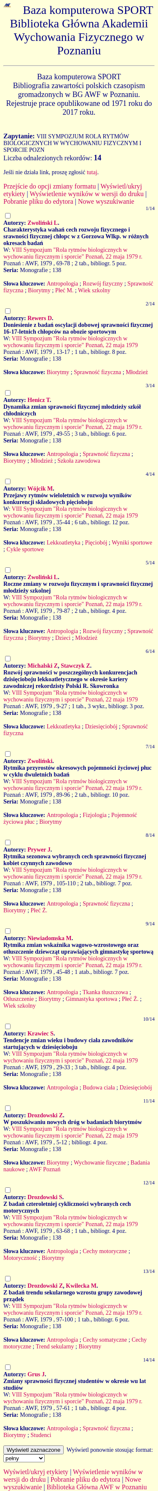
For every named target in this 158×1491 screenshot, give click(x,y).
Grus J (36, 1374)
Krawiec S (40, 1033)
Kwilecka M (81, 1286)
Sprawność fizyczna (97, 372)
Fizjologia (95, 815)
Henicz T (38, 400)
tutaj (92, 172)
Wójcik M (40, 488)
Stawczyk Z (75, 666)
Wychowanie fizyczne (100, 1162)
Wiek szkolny (94, 290)
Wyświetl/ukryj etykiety (35, 1471)
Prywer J (39, 850)
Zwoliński (39, 761)
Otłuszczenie (18, 999)
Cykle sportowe (24, 549)
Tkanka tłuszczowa (105, 992)
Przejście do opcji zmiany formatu (49, 186)
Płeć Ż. (39, 910)
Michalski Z (42, 666)
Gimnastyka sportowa (91, 999)
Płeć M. (64, 290)
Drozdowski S (44, 1197)
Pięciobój (96, 542)
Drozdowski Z (45, 1115)
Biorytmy (39, 290)
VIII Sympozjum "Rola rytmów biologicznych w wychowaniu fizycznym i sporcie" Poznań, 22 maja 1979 (70, 341)
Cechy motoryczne (105, 1251)
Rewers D (39, 318)
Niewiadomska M (49, 938)
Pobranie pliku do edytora (38, 201)
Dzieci (63, 638)
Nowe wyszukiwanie (106, 201)
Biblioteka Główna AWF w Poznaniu (97, 1487)
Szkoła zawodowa (78, 461)
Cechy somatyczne (105, 1340)
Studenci (41, 1435)
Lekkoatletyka (63, 542)
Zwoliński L (42, 223)
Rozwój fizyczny (103, 283)
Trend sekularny (55, 1346)
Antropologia (62, 283)
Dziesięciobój (101, 726)
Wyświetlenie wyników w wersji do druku (86, 193)
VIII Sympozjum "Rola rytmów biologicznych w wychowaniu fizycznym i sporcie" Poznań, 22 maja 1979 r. (72, 253)
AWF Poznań (45, 1169)
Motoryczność (20, 1258)
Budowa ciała (99, 1087)
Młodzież (137, 372)
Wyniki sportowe (132, 542)
